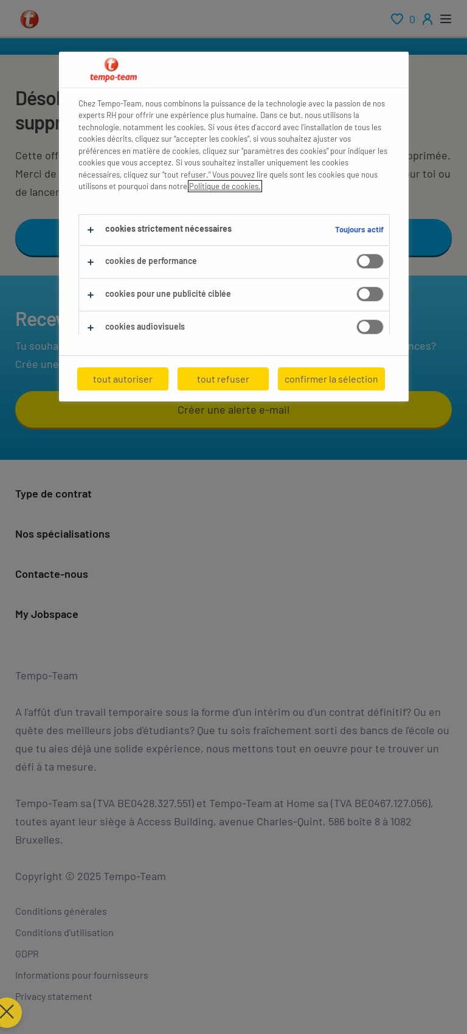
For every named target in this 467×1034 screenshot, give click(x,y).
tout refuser (223, 378)
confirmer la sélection (331, 378)
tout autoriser (123, 378)
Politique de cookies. (225, 186)
